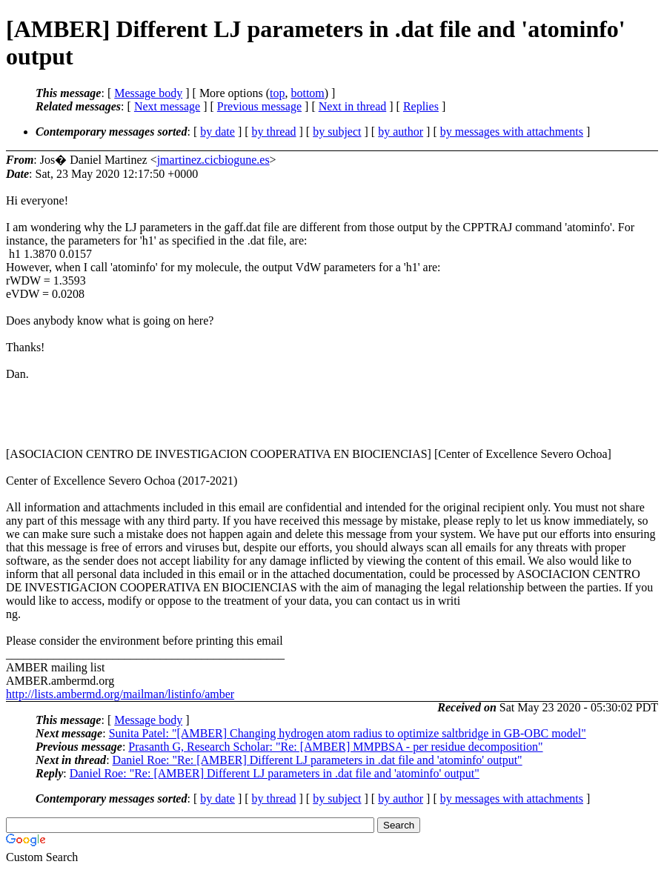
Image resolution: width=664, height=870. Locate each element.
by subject (337, 131)
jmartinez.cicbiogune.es (213, 159)
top (277, 93)
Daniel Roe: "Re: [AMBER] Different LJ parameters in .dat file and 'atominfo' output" (317, 760)
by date (217, 131)
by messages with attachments (511, 131)
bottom (307, 93)
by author (400, 131)
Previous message (259, 106)
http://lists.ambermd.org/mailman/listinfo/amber (120, 694)
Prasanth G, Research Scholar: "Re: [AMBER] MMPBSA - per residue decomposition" (335, 746)
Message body (148, 93)
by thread (274, 131)
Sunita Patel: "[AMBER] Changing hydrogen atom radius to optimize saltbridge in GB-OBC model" (347, 733)
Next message (167, 106)
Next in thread (353, 106)
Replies (421, 106)
